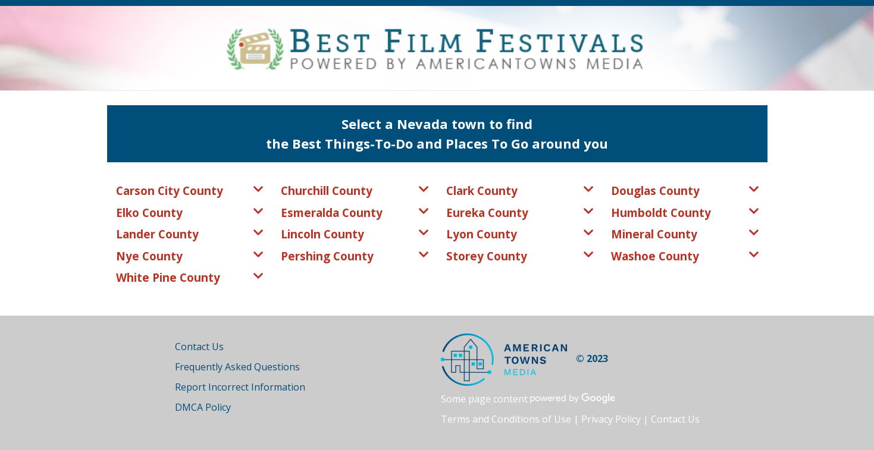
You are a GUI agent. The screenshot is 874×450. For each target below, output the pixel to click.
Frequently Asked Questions (237, 366)
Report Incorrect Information (240, 387)
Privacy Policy (611, 419)
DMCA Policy (203, 407)
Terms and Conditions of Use (506, 419)
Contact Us (199, 346)
